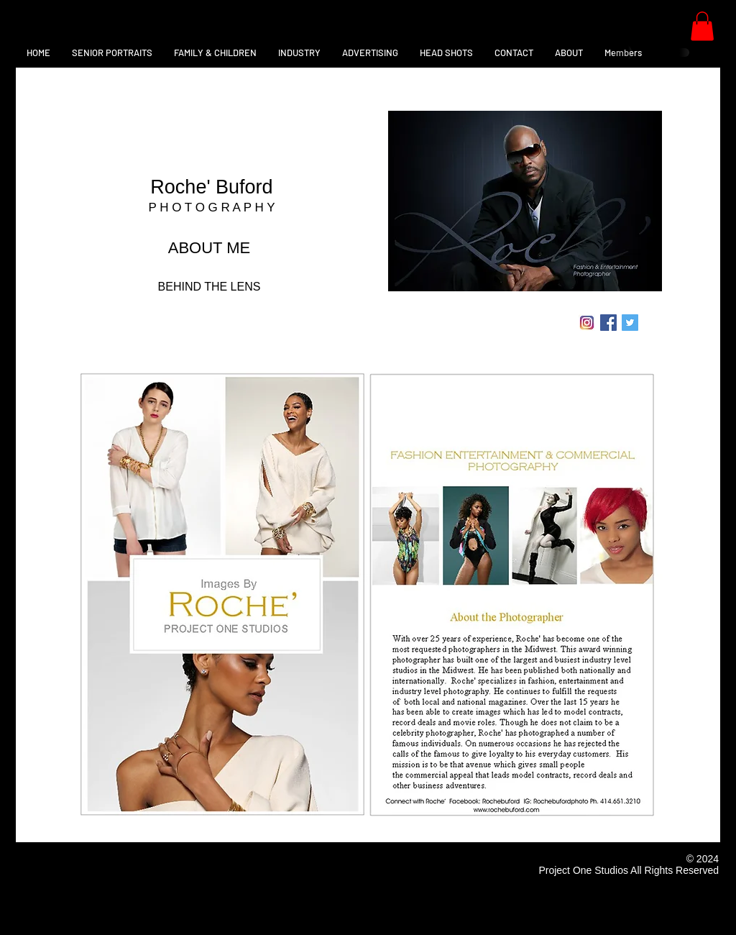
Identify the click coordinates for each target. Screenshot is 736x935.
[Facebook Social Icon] (608, 322)
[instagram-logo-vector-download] (587, 322)
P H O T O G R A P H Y (211, 207)
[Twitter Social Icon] (630, 322)
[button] (702, 26)
